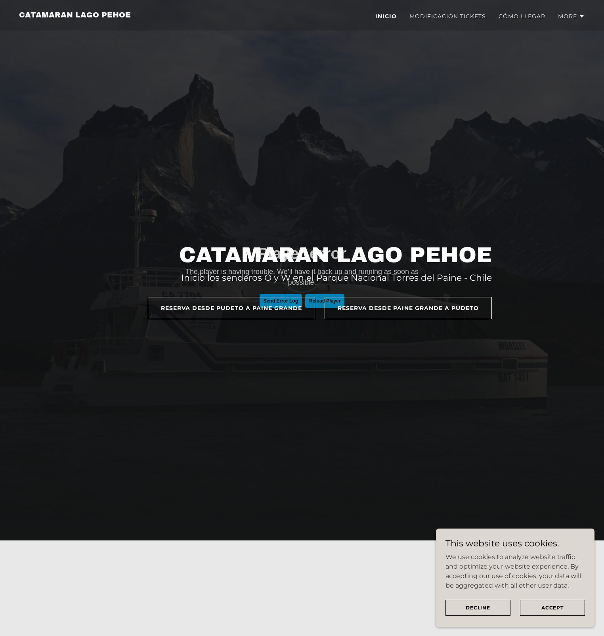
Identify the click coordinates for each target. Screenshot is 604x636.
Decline (478, 608)
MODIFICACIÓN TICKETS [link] (447, 16)
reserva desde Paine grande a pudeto (408, 308)
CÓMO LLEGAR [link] (522, 16)
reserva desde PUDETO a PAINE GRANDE (231, 308)
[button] (571, 16)
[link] (75, 15)
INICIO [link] (386, 16)
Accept (552, 608)
